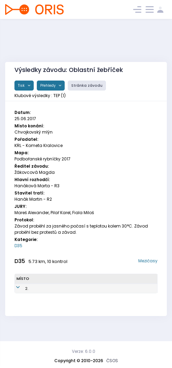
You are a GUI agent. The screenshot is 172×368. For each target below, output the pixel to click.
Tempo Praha (110, 297)
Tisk (22, 85)
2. (18, 297)
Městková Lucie (42, 297)
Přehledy (48, 85)
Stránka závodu (87, 85)
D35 (18, 246)
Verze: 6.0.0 (83, 351)
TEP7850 (69, 297)
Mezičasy (148, 261)
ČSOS (112, 361)
